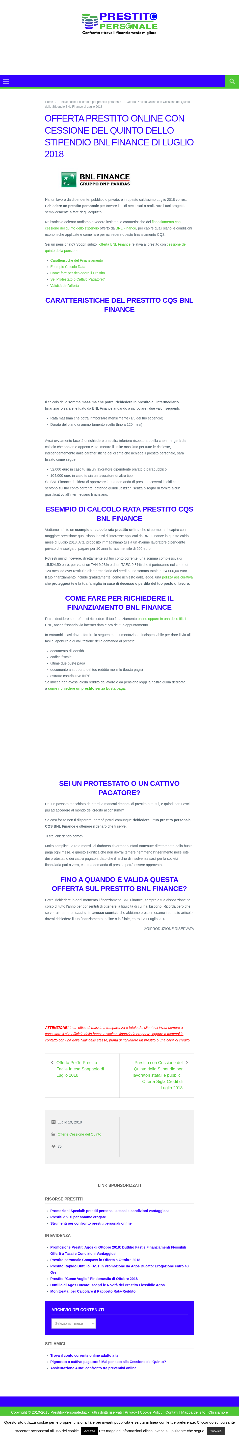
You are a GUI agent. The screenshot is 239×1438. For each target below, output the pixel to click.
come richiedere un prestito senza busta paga (86, 688)
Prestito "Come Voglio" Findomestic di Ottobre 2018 (94, 1279)
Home (49, 102)
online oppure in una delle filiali (162, 619)
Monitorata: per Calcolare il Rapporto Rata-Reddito (93, 1291)
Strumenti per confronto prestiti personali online (91, 1223)
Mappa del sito (193, 1412)
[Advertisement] (131, 61)
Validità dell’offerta (64, 286)
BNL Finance (126, 228)
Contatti (172, 1412)
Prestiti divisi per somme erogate (78, 1217)
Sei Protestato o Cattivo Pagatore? (77, 279)
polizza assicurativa (177, 577)
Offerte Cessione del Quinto (79, 1134)
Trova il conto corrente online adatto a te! (85, 1355)
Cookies (216, 1431)
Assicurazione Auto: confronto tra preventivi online (93, 1368)
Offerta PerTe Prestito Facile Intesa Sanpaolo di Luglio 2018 (80, 1069)
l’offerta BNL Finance (114, 244)
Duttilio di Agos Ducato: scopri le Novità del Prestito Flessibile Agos (107, 1285)
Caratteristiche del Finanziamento (76, 260)
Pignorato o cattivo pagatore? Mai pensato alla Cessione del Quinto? (108, 1362)
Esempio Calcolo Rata (68, 267)
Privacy (131, 1412)
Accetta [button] (89, 1431)
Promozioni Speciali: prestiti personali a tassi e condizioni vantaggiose (110, 1211)
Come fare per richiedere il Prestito (77, 273)
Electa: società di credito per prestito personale (90, 102)
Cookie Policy (151, 1412)
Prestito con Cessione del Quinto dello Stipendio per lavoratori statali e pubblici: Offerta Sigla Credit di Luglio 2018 (158, 1075)
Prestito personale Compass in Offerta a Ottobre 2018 (95, 1260)
